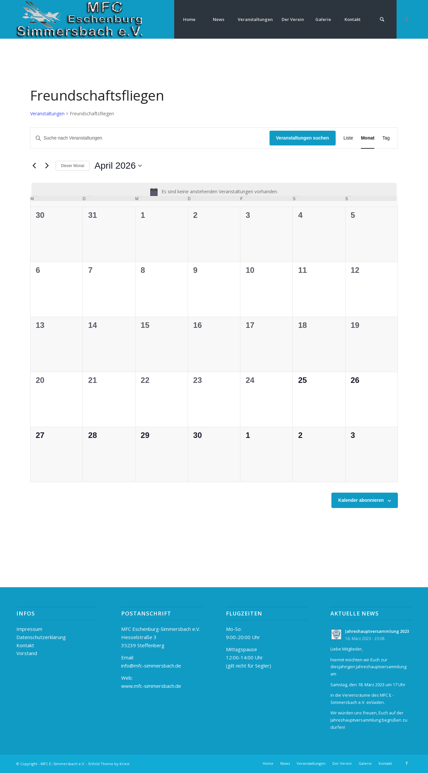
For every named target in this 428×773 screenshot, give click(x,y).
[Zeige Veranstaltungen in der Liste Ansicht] (348, 138)
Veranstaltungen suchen (302, 138)
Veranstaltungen (47, 113)
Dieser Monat (72, 165)
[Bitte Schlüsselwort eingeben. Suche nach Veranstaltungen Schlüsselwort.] (150, 138)
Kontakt (25, 645)
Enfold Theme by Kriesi (108, 763)
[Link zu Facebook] (407, 19)
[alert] (214, 192)
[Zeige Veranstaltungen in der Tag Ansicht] (386, 138)
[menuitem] (189, 19)
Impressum (29, 629)
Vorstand (26, 653)
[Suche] (382, 19)
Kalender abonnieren (361, 500)
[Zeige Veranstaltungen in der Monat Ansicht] (367, 138)
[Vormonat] (34, 166)
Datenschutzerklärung (41, 637)
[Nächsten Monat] (47, 166)
